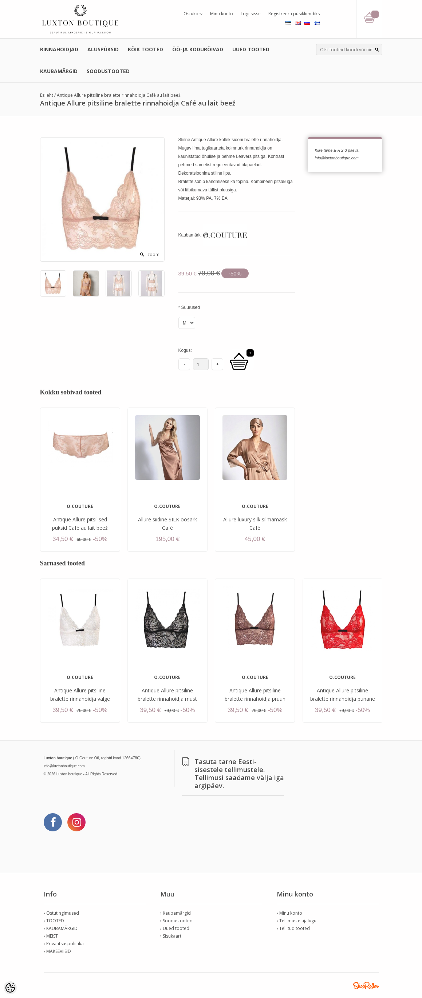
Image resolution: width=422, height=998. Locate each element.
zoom (153, 254)
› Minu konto (289, 913)
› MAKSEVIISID (57, 951)
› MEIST (51, 936)
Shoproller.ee (366, 985)
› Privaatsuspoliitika (64, 944)
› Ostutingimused (61, 913)
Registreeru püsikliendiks (294, 14)
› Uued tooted (174, 928)
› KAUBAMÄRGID (61, 928)
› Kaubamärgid (175, 913)
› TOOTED (54, 921)
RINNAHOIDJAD (59, 49)
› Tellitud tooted (293, 928)
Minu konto (221, 14)
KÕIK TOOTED (145, 49)
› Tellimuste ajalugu (296, 921)
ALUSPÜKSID (103, 49)
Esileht (46, 95)
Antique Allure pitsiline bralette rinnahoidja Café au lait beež (119, 95)
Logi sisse (251, 14)
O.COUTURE (80, 506)
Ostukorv (193, 14)
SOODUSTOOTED (108, 71)
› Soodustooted (176, 921)
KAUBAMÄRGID (59, 71)
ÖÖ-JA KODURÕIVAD (197, 49)
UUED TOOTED (250, 49)
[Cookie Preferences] (10, 987)
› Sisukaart (170, 936)
